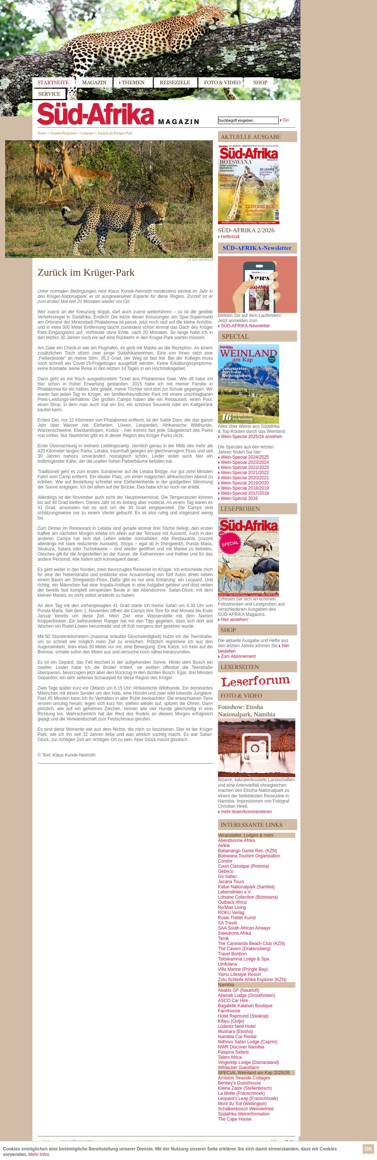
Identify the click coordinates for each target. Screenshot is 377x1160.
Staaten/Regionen (63, 133)
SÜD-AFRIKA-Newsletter (245, 325)
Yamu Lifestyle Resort (239, 974)
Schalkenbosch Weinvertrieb (246, 1108)
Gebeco (225, 871)
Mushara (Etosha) (235, 1031)
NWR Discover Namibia (241, 1047)
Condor (225, 861)
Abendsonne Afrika (236, 840)
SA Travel (227, 922)
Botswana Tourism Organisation (249, 855)
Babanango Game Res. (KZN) (247, 850)
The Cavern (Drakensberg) (244, 948)
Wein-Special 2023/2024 (245, 462)
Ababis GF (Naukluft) (238, 990)
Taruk (223, 938)
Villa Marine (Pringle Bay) (243, 969)
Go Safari (227, 876)
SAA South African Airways (244, 928)
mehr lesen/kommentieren (246, 811)
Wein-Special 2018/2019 (245, 488)
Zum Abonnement (238, 656)
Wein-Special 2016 (239, 498)
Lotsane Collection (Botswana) (248, 897)
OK (368, 1149)
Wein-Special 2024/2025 (245, 457)
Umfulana (227, 964)
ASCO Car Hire (233, 1000)
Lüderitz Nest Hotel (237, 1026)
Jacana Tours (231, 881)
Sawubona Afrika (234, 933)
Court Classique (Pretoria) (243, 866)
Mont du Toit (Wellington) (242, 1103)
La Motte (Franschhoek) (241, 1093)
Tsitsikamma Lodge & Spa (243, 959)
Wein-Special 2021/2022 (245, 472)
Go (286, 120)
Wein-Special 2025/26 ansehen (251, 436)
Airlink (224, 845)
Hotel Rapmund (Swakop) (243, 1016)
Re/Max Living (232, 907)
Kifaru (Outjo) (231, 1021)
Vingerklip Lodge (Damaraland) (248, 1062)
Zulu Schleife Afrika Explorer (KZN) (252, 979)
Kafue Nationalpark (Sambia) (246, 886)
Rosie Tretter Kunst (237, 917)
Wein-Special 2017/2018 (245, 493)
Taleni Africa (230, 1057)
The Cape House (234, 1119)
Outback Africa (232, 902)
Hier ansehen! (235, 619)
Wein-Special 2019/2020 (245, 483)
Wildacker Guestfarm (238, 1067)
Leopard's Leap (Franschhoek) (248, 1098)
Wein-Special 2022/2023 (245, 467)
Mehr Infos (38, 1154)
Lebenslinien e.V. (234, 892)
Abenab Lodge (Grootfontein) (246, 995)
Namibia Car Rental (237, 1036)
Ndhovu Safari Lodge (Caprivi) (247, 1041)
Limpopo (87, 133)
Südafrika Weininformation (244, 1114)
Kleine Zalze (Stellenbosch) (245, 1088)
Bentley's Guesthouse (239, 1083)
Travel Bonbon (232, 953)
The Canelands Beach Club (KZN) (251, 943)
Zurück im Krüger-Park (115, 133)
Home (42, 133)
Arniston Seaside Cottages (244, 1077)
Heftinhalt (230, 236)
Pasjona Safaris (233, 1052)
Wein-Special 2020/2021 (245, 477)
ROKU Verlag (231, 912)
